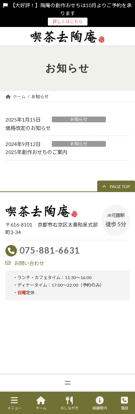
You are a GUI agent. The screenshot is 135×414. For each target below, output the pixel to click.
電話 (124, 403)
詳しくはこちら (68, 21)
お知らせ (78, 119)
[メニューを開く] (67, 382)
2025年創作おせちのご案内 (36, 152)
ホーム (41, 403)
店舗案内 (100, 403)
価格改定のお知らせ (28, 128)
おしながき (69, 403)
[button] (116, 186)
